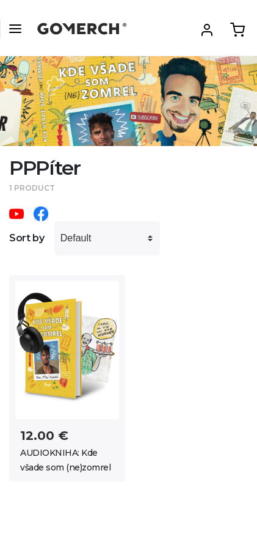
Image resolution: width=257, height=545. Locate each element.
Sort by (27, 238)
